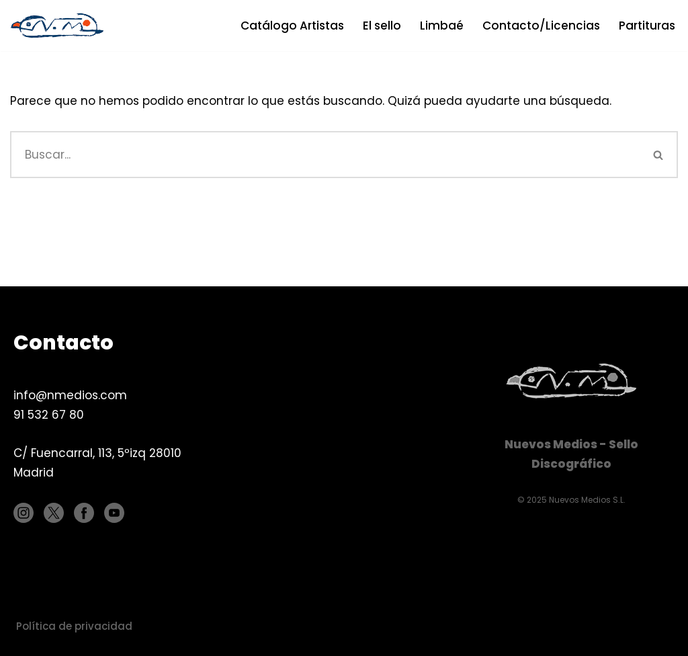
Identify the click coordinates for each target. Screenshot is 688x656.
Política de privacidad (74, 626)
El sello (382, 25)
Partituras (647, 25)
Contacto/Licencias (541, 25)
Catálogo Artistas (292, 25)
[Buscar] (325, 154)
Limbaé (442, 25)
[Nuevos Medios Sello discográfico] (60, 25)
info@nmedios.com (70, 395)
